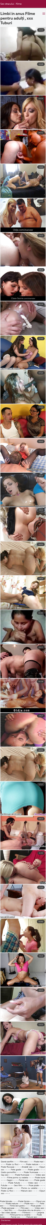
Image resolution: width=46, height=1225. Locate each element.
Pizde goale (33, 1223)
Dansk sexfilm (7, 1215)
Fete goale (16, 1223)
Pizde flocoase (7, 1220)
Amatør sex (27, 1220)
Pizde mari (39, 1215)
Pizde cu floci (12, 1218)
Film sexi (24, 1215)
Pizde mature (32, 1218)
